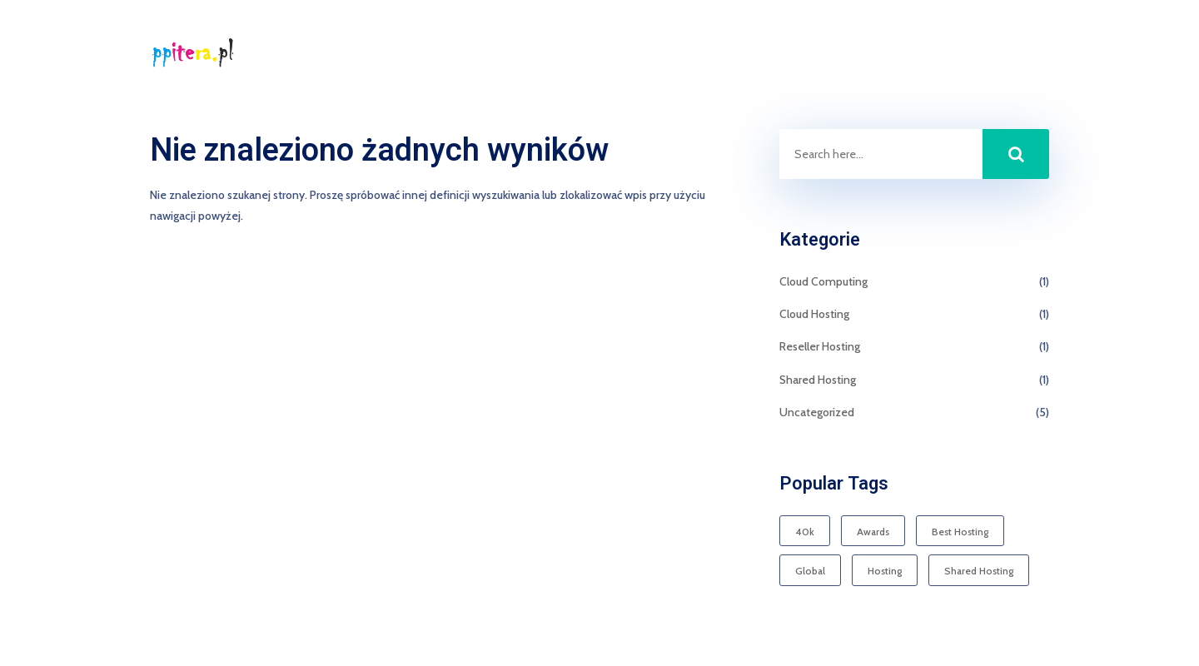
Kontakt (1028, 54)
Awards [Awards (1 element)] (873, 531)
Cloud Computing (823, 281)
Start (965, 54)
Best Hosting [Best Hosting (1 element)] (960, 531)
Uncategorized (816, 412)
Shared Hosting (817, 379)
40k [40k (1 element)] (804, 531)
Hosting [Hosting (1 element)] (885, 570)
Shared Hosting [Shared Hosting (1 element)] (978, 570)
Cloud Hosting (814, 313)
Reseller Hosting (819, 346)
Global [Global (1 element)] (810, 570)
